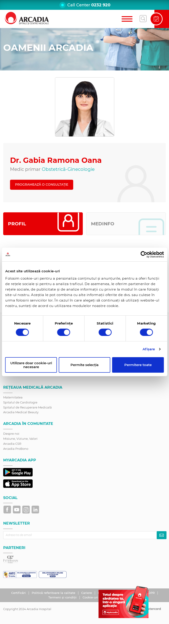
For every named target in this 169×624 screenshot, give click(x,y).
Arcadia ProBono (15, 448)
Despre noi (11, 433)
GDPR (151, 593)
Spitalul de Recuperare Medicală (27, 407)
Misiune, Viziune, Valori (20, 438)
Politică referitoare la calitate (54, 593)
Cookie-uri (91, 597)
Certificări (19, 593)
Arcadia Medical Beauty (21, 412)
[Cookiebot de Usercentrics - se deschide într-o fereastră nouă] (144, 254)
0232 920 (100, 5)
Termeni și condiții (63, 597)
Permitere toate (138, 365)
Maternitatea (13, 397)
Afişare (149, 349)
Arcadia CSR (12, 443)
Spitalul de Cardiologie (20, 402)
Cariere (87, 593)
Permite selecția (84, 365)
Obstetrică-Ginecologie (68, 169)
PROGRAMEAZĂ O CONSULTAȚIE (41, 184)
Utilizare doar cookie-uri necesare (31, 365)
